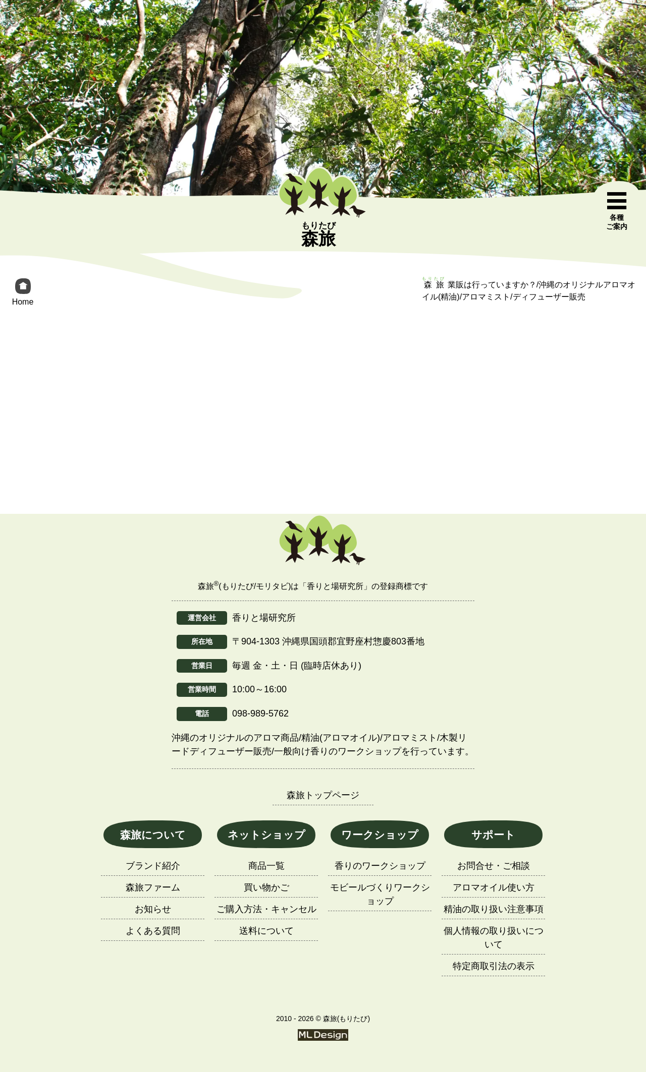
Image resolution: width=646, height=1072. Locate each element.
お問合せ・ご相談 (493, 866)
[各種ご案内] (617, 211)
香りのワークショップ (380, 866)
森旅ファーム (153, 887)
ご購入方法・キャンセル (266, 909)
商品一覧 (266, 866)
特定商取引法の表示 (493, 966)
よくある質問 (153, 931)
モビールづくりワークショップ (380, 894)
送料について (266, 931)
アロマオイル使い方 (493, 887)
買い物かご (266, 887)
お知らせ (153, 909)
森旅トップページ (323, 795)
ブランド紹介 (153, 866)
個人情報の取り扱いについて (494, 937)
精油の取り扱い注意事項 (494, 909)
